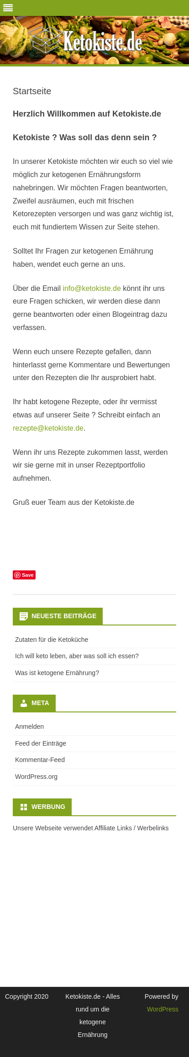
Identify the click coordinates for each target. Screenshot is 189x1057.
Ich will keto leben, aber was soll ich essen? (77, 656)
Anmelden (29, 726)
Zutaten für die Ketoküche (51, 639)
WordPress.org (36, 776)
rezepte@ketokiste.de (48, 428)
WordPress (162, 1009)
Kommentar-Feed (40, 759)
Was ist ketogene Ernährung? (57, 672)
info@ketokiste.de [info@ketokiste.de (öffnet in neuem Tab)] (92, 288)
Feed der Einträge (40, 743)
